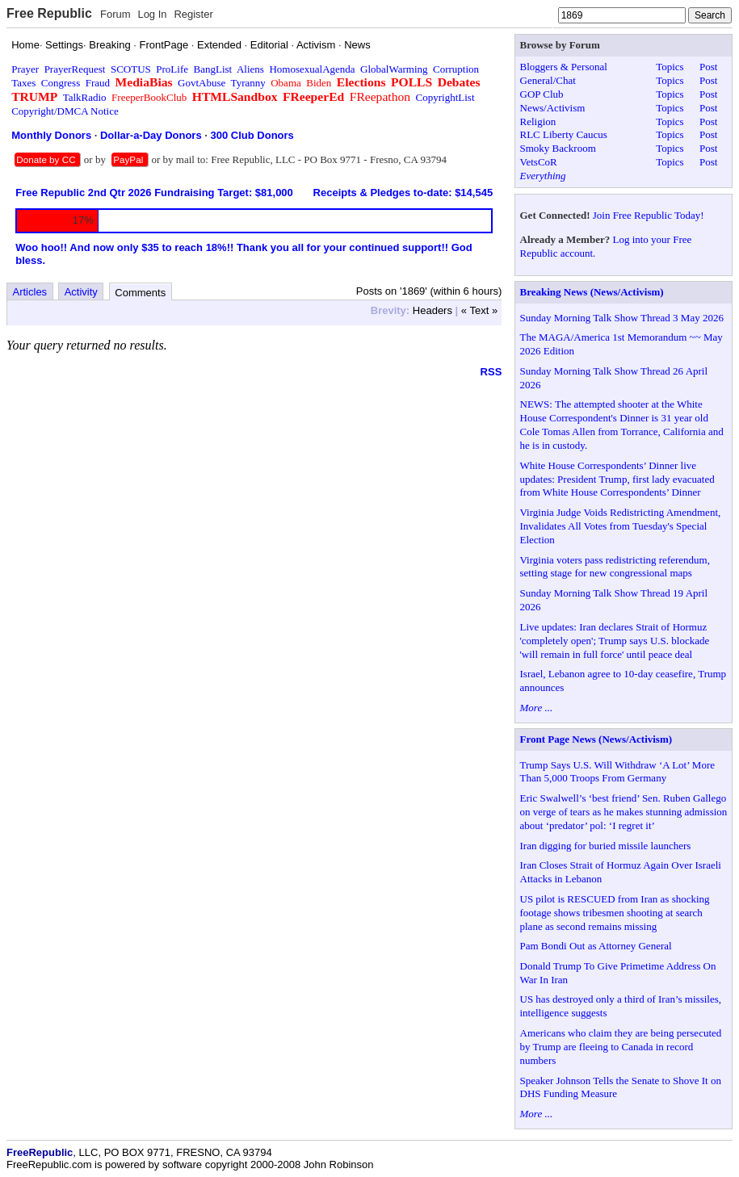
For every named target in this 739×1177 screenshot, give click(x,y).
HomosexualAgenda (312, 69)
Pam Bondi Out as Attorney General (596, 946)
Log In (151, 14)
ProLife (172, 69)
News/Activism (553, 108)
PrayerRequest (75, 69)
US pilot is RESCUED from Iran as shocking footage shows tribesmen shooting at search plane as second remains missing (615, 912)
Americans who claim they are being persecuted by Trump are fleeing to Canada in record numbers (621, 1046)
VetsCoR (538, 162)
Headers (432, 310)
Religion (538, 121)
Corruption (456, 69)
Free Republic (49, 13)
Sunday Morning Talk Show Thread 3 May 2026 (622, 318)
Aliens (250, 69)
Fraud (98, 83)
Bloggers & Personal (563, 67)
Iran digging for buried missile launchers (605, 846)
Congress (60, 83)
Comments (140, 293)
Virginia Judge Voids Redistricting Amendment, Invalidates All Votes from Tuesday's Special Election (620, 526)
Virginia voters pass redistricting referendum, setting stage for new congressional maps (615, 567)
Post (708, 67)
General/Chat (548, 80)
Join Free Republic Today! (648, 215)
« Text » (479, 310)
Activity (81, 292)
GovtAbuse (201, 83)
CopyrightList (445, 97)
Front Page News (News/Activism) (596, 739)
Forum (115, 14)
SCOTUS (131, 69)
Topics (669, 67)
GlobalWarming (393, 69)
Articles (30, 292)
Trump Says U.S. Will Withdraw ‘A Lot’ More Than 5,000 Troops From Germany (618, 772)
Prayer (25, 69)
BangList (213, 69)
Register (193, 14)
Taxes (23, 83)
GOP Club (542, 94)
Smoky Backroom (558, 148)
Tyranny (248, 83)
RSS (491, 372)
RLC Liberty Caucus (563, 134)
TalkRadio (85, 97)
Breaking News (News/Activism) (592, 292)
